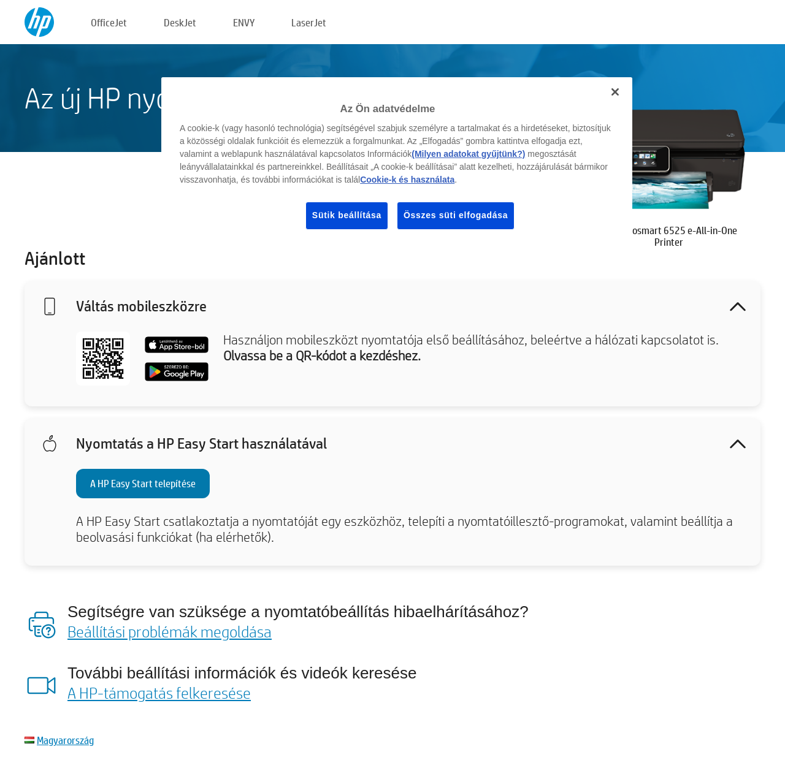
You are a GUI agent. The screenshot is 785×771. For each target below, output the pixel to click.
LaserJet (308, 22)
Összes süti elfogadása (456, 215)
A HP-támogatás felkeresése (159, 692)
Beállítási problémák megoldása (169, 631)
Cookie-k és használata (407, 179)
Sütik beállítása (346, 215)
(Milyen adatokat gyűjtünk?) (468, 154)
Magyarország (65, 740)
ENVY (244, 22)
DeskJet (180, 22)
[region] (396, 163)
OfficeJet (109, 22)
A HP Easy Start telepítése (143, 483)
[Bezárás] (615, 91)
